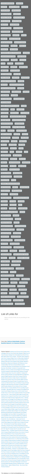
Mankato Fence (13, 158)
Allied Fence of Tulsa (16, 10)
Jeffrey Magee (21, 144)
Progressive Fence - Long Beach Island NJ (9, 211)
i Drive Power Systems (5, 137)
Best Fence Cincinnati (18, 28)
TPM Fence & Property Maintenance (8, 286)
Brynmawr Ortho (4, 49)
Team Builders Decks (5, 261)
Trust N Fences (4, 289)
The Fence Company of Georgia (7, 268)
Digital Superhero (4, 70)
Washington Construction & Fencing (8, 296)
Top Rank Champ (4, 279)
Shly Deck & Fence (4, 236)
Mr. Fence (13, 180)
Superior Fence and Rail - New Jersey (21, 254)
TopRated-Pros (14, 282)
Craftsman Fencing (23, 371)
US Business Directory (14, 293)
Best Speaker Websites (5, 35)
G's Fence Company (14, 392)
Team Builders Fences (16, 261)
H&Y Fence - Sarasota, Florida (18, 127)
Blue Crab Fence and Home (6, 42)
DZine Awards (20, 81)
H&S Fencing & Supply (5, 127)
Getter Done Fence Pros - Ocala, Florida (17, 116)
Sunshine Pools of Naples (6, 254)
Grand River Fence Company (6, 123)
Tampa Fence (3, 257)
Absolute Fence (19, 3)
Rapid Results (16, 215)
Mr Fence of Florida (5, 180)
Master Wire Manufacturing (15, 162)
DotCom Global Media (5, 77)
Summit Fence (22, 250)
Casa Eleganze (26, 52)
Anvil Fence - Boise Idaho (6, 17)
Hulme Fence (25, 134)
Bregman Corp (22, 45)
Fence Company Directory (6, 98)
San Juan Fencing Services (20, 226)
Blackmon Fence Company (15, 38)
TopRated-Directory (25, 279)
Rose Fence (16, 222)
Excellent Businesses (5, 91)
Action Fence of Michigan (14, 6)
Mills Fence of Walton (17, 173)
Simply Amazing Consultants (6, 240)
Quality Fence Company (5, 215)
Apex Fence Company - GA (19, 17)
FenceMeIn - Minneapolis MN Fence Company (10, 105)
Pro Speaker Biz (13, 208)
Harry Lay (3, 130)
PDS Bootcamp (4, 201)
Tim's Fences (7, 453)
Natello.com (15, 187)
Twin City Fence (13, 289)
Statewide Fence (13, 250)
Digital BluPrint (20, 374)
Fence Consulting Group (5, 102)
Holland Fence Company (21, 130)
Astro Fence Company (17, 21)
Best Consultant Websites (6, 28)
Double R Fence (16, 77)
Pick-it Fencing (21, 201)
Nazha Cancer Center (25, 187)
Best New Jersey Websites (17, 31)
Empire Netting (20, 88)
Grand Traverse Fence (19, 123)
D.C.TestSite (10, 63)
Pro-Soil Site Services (23, 208)
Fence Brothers (14, 95)
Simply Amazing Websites (20, 240)
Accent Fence (3, 6)
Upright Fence (4, 293)
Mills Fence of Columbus (5, 173)
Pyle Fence (22, 211)
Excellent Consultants (16, 91)
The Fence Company (16, 264)
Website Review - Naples (18, 300)
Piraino (20, 204)
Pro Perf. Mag (4, 208)
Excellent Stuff (26, 91)
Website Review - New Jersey (6, 303)
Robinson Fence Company (6, 222)
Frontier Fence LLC (5, 392)
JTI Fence (21, 148)
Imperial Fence (15, 137)
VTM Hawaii (23, 293)
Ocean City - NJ (4, 194)
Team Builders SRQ (5, 264)
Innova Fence (14, 141)
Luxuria (26, 151)
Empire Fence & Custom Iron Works (16, 84)
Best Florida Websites (5, 31)
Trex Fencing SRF (21, 286)
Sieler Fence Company (16, 236)
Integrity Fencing (23, 141)
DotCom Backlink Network (6, 74)
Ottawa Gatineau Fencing (6, 197)
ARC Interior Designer (5, 21)
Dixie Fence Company (15, 70)
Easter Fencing (4, 84)
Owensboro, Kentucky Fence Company (21, 197)
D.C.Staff (3, 63)
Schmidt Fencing (20, 229)
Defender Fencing (12, 374)
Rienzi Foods (4, 433)
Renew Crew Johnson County (22, 432)
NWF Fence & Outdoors (16, 190)
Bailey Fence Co (4, 24)
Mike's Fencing (4, 169)
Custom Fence (11, 372)
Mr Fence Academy (17, 176)
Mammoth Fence (4, 158)
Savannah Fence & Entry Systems (7, 229)
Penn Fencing (12, 201)
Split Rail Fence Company (6, 247)
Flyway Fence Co (20, 109)
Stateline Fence (4, 250)
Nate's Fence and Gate (5, 187)
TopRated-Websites (23, 282)
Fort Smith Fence (23, 391)
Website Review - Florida (6, 300)
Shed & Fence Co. (17, 233)
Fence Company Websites (19, 98)
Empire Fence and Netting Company (8, 88)
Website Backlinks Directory (23, 296)
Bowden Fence (14, 45)
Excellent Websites (4, 95)
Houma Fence (16, 134)
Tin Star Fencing (20, 275)
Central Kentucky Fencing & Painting (8, 56)
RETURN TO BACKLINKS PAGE (7, 3)
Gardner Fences (4, 116)
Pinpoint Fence (13, 204)
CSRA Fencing (4, 372)
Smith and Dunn (4, 243)
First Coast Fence (4, 109)
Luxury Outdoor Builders (5, 155)
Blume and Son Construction (20, 42)
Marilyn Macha (22, 158)
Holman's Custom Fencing (6, 134)
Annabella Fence (19, 354)
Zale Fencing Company (20, 303)
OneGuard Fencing (13, 194)
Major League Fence (17, 155)
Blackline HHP (4, 38)
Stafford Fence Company (18, 247)
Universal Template (22, 289)
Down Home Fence (25, 77)
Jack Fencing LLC (12, 144)
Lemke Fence (19, 151)
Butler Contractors (14, 49)
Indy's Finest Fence (5, 141)
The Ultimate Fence (20, 268)
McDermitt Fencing (26, 162)
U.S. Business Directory (18, 343)
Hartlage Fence (11, 130)
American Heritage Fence (9, 354)
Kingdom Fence (4, 151)
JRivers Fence (13, 148)
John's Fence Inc (4, 148)
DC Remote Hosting (19, 63)
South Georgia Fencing (14, 243)
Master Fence (3, 162)
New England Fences (5, 190)
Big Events (24, 35)
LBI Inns (11, 151)
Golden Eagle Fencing (20, 394)
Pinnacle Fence (4, 204)
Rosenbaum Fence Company (6, 226)
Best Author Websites (14, 24)
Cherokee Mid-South (22, 56)
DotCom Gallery (17, 74)
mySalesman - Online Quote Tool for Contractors (10, 183)
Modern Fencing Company (6, 176)
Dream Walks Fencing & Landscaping (8, 81)
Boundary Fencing (4, 45)
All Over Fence (24, 6)
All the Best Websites (5, 10)
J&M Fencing (3, 144)
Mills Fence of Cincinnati (14, 169)
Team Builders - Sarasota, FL (23, 257)
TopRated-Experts (4, 282)
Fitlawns (12, 109)
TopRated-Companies (15, 279)
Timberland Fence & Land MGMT (7, 275)
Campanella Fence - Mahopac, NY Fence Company (10, 52)
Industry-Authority (24, 137)
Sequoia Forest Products (5, 233)
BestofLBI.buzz (16, 35)
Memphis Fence (20, 412)
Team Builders (12, 257)
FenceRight (24, 105)
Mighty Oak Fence (9, 414)
